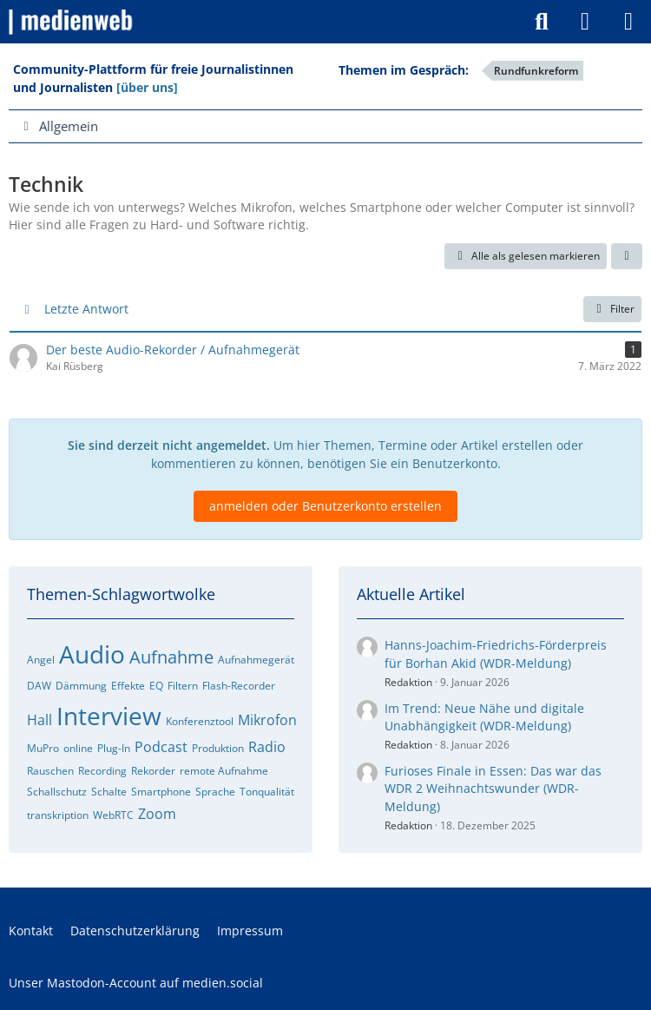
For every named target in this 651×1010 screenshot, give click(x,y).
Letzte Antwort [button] (86, 308)
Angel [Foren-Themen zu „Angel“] (41, 659)
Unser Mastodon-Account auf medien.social (136, 982)
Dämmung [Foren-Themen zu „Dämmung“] (81, 685)
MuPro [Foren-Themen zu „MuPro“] (43, 748)
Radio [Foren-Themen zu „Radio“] (267, 746)
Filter (612, 308)
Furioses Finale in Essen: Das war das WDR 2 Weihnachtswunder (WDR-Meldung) (493, 788)
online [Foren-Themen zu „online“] (78, 748)
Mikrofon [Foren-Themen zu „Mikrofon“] (267, 719)
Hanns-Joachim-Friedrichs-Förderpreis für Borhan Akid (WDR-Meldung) (496, 654)
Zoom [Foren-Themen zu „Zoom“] (157, 813)
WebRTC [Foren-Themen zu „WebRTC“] (113, 815)
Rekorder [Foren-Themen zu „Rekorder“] (153, 770)
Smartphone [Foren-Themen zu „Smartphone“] (161, 791)
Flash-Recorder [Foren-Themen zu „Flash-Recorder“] (238, 685)
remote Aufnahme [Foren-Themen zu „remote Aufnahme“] (224, 770)
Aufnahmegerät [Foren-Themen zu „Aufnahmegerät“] (256, 659)
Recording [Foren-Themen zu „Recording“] (102, 770)
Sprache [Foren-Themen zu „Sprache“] (215, 791)
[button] (626, 256)
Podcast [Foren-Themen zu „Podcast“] (161, 746)
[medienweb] (71, 21)
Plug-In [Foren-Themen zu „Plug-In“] (113, 748)
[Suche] (541, 21)
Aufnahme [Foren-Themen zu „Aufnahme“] (171, 657)
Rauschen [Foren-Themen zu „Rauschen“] (50, 770)
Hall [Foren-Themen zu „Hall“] (39, 719)
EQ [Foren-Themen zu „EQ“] (156, 685)
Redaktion (408, 682)
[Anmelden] (585, 21)
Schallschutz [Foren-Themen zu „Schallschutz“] (57, 791)
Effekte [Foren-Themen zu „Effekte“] (128, 685)
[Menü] (628, 21)
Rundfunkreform (536, 70)
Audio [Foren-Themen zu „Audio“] (92, 653)
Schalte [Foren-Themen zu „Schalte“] (109, 791)
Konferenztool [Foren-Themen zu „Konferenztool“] (199, 721)
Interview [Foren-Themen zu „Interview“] (108, 715)
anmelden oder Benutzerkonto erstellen (325, 506)
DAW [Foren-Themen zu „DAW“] (39, 685)
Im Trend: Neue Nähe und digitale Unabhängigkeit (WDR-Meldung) (484, 717)
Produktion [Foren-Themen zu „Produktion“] (218, 748)
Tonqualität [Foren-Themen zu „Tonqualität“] (267, 791)
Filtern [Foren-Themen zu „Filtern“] (183, 685)
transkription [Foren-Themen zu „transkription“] (58, 815)
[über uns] (147, 87)
